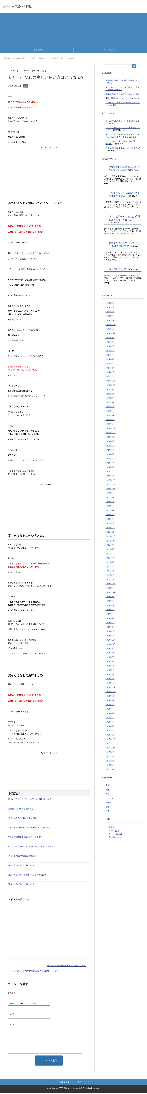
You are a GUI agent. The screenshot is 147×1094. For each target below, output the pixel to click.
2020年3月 (110, 623)
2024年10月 (110, 386)
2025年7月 (110, 347)
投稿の (114, 831)
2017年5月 (110, 770)
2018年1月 (110, 736)
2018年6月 (110, 714)
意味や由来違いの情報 (24, 6)
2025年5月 (110, 356)
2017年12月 (110, 740)
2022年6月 (110, 507)
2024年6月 (110, 403)
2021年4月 (110, 567)
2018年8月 (110, 705)
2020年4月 (110, 619)
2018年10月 (110, 697)
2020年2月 (110, 628)
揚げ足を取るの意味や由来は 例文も (23, 819)
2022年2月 (110, 524)
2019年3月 (110, 675)
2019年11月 (110, 641)
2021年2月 (110, 576)
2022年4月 (110, 515)
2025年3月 (110, 364)
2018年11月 (110, 693)
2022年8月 (110, 498)
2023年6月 (110, 455)
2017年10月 (110, 749)
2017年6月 (110, 766)
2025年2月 (110, 369)
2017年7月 (110, 762)
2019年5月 (110, 667)
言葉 (25, 87)
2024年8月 (110, 395)
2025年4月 (110, 360)
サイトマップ (108, 51)
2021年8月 (110, 550)
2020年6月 (110, 610)
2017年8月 (110, 757)
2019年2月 (110, 680)
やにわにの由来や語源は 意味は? (22, 857)
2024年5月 (110, 408)
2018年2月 (110, 731)
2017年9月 (110, 753)
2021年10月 (110, 541)
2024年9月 (110, 390)
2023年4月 (110, 464)
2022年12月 (110, 481)
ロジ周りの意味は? (119, 270)
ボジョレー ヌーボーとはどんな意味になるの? (66, 967)
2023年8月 (110, 446)
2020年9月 (110, 598)
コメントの (115, 835)
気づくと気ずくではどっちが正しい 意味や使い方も (30, 800)
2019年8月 (110, 654)
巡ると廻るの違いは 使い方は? (21, 866)
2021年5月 (110, 563)
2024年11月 (110, 382)
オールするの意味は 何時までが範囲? (121, 122)
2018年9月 (110, 701)
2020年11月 (110, 589)
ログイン (112, 828)
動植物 (108, 803)
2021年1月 (110, 580)
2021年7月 (110, 554)
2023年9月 (110, 442)
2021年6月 (110, 559)
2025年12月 (110, 326)
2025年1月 (110, 373)
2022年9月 (110, 494)
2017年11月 (110, 744)
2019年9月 (110, 649)
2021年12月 (110, 533)
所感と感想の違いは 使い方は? (21, 885)
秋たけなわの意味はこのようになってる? (28, 254)
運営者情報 (38, 51)
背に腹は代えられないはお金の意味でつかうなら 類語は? (32, 847)
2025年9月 (110, 338)
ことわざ (109, 799)
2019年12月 (110, 636)
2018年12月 (110, 688)
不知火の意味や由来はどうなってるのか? (123, 149)
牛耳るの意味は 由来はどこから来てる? (24, 838)
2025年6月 (110, 351)
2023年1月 (110, 477)
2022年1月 (110, 528)
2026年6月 (110, 304)
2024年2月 (110, 420)
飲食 (107, 808)
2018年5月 (110, 718)
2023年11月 (110, 433)
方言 (107, 812)
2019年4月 (110, 671)
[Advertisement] (73, 30)
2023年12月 (110, 429)
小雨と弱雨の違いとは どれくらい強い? (122, 99)
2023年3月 (110, 468)
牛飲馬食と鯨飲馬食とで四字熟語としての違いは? (29, 828)
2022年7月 (110, 503)
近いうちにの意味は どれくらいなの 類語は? (27, 876)
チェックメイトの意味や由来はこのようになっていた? (34, 972)
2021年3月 (110, 572)
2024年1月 (110, 425)
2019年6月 (110, 662)
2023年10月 (110, 438)
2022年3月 (110, 520)
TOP (15, 59)
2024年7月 (110, 399)
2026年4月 (110, 308)
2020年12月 (110, 585)
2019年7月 (110, 658)
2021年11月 (110, 537)
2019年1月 (110, 684)
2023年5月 (110, 459)
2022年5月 (110, 511)
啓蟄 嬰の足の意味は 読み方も (20, 809)
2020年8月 (110, 602)
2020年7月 (110, 606)
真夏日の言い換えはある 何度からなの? (122, 95)
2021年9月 (110, 546)
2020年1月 (110, 632)
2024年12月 (110, 377)
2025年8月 (110, 343)
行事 (107, 790)
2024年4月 (110, 412)
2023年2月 (110, 472)
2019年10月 (110, 645)
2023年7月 (110, 451)
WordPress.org (115, 838)
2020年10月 (110, 593)
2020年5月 (110, 615)
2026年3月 (110, 313)
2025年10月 (110, 334)
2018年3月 (110, 727)
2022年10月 (110, 490)
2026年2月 (110, 317)
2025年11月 (110, 330)
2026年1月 (110, 321)
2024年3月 (110, 416)
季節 (107, 795)
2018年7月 (110, 710)
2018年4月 (110, 723)
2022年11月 (110, 485)
